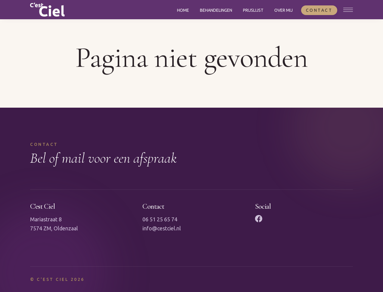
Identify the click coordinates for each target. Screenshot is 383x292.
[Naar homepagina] (47, 10)
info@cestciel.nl (161, 228)
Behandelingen (216, 10)
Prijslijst (253, 10)
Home (183, 10)
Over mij (283, 10)
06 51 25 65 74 (159, 219)
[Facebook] (258, 218)
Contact (319, 10)
